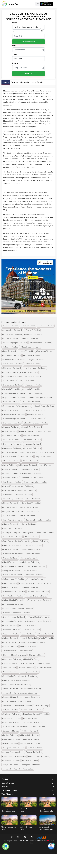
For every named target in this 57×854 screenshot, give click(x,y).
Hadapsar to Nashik (28, 465)
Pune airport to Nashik (12, 520)
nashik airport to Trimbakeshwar (16, 406)
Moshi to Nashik (31, 537)
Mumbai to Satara (10, 672)
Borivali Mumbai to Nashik (13, 617)
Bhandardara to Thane (33, 722)
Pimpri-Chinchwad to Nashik (33, 410)
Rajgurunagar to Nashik (12, 566)
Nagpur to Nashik (10, 338)
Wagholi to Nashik (10, 511)
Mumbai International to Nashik (16, 613)
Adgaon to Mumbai (33, 752)
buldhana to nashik (11, 629)
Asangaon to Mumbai (30, 765)
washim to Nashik (10, 634)
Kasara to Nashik (10, 743)
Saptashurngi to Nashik (12, 385)
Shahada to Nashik (10, 440)
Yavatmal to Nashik (31, 629)
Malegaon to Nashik (33, 334)
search (28, 73)
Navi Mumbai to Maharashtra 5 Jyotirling (19, 676)
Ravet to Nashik (33, 554)
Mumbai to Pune (30, 659)
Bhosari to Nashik (10, 503)
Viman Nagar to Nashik (30, 507)
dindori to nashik (45, 634)
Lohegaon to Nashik (11, 570)
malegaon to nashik (30, 672)
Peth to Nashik (9, 667)
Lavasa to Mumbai (10, 731)
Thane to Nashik (32, 330)
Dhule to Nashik (9, 381)
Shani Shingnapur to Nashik (14, 343)
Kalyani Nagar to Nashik (13, 579)
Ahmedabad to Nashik (12, 334)
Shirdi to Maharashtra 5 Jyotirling (16, 684)
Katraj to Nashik (9, 465)
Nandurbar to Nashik (11, 355)
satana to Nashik (26, 667)
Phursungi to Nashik (33, 545)
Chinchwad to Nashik (11, 368)
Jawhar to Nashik (10, 735)
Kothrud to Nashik (27, 516)
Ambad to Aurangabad (12, 752)
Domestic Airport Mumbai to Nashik (17, 608)
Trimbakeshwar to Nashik (13, 414)
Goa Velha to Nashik (45, 351)
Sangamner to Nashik (11, 444)
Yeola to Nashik (46, 638)
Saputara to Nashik (29, 338)
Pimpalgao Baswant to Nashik (32, 642)
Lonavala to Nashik (11, 389)
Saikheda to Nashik (11, 760)
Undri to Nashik (9, 516)
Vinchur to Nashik (31, 739)
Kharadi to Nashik (10, 524)
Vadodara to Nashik (31, 402)
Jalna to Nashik (9, 351)
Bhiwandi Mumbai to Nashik (39, 600)
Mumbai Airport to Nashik (35, 368)
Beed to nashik (28, 634)
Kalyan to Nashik (10, 347)
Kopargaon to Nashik (11, 448)
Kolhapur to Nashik (10, 587)
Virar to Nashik (26, 456)
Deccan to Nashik (40, 541)
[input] (26, 49)
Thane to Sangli (41, 705)
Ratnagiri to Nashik (31, 355)
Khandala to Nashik (31, 389)
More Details (37, 82)
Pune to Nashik (26, 431)
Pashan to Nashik (10, 549)
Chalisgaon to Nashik (31, 440)
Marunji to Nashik (10, 558)
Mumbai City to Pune (29, 735)
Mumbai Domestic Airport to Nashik (17, 486)
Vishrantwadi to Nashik (12, 554)
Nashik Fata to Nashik (12, 537)
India (39, 840)
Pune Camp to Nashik (11, 545)
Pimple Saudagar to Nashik (32, 549)
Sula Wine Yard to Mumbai (14, 756)
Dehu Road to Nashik (30, 503)
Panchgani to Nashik (11, 482)
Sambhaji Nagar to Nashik (13, 393)
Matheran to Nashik (11, 402)
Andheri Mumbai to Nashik (14, 604)
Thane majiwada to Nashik (35, 482)
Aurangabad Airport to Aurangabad (17, 532)
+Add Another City (28, 41)
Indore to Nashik (26, 351)
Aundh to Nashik (10, 507)
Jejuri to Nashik (46, 465)
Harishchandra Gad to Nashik (15, 727)
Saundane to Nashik (11, 722)
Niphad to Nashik (10, 646)
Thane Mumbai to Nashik (39, 617)
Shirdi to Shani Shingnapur (14, 655)
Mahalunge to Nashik (29, 562)
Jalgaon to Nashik (27, 381)
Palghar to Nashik (44, 397)
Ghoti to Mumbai (38, 727)
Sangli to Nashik (26, 583)
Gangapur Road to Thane (13, 748)
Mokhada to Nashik (29, 731)
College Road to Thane (38, 756)
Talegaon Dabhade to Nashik (38, 520)
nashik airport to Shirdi (43, 406)
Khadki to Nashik (10, 562)
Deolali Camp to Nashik (31, 427)
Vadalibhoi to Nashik (11, 718)
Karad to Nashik (9, 583)
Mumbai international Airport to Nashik (19, 490)
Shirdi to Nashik (28, 326)
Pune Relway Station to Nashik (16, 541)
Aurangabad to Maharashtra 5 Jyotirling (19, 693)
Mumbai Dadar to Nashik (38, 592)
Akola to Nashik (9, 431)
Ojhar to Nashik (9, 642)
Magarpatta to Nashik (36, 579)
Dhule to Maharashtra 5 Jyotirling (16, 701)
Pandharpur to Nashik (12, 364)
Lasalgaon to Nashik (11, 739)
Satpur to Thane (34, 748)
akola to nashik (9, 625)
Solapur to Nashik (32, 364)
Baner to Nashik (32, 499)
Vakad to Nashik (9, 469)
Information (24, 82)
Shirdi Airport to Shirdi (12, 528)
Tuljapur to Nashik (36, 359)
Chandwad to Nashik (11, 659)
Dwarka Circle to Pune (30, 743)
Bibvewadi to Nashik (34, 575)
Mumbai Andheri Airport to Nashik (17, 494)
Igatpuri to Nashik (34, 385)
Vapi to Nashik (9, 397)
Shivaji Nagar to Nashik (12, 499)
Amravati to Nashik (28, 625)
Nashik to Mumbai (10, 326)
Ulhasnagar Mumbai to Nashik (38, 621)
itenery (5, 82)
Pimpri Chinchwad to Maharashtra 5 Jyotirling (21, 689)
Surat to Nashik (35, 393)
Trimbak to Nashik (33, 376)
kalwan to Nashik (10, 638)
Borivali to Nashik (10, 410)
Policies (14, 82)
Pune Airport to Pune (45, 532)
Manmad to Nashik (10, 427)
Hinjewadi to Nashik (30, 511)
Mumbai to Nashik (46, 326)
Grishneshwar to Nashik (30, 473)
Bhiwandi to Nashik (32, 448)
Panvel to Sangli (43, 431)
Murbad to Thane (30, 760)
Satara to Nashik (10, 473)
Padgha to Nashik (10, 765)
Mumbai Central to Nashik (31, 710)
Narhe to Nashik (30, 570)
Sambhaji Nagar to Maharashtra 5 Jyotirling (21, 697)
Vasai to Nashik (9, 456)
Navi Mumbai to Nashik (12, 376)
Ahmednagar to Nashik (30, 347)
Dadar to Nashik (9, 452)
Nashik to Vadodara (29, 372)
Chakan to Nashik (30, 461)
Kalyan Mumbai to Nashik (13, 600)
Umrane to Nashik (31, 718)
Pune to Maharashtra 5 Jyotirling (16, 680)
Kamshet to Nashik (29, 558)
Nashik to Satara (10, 372)
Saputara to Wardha (11, 423)
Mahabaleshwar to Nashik (13, 359)
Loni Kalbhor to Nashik (36, 566)
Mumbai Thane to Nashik (36, 596)
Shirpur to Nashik (31, 435)
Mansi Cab (23, 840)
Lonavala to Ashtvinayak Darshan (17, 705)
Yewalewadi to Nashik (12, 575)
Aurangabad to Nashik (12, 330)
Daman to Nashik (26, 397)
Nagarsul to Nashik (32, 444)
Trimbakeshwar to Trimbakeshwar (17, 651)
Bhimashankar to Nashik (40, 343)
